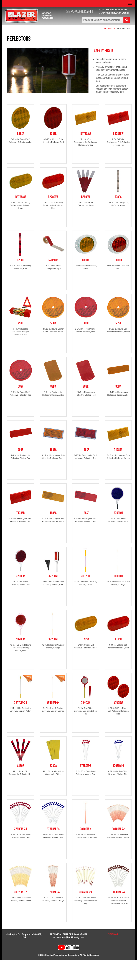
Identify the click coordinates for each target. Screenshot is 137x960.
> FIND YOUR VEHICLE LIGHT (113, 10)
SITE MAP (113, 934)
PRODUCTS (109, 28)
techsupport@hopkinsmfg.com (68, 937)
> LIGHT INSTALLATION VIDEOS (114, 13)
